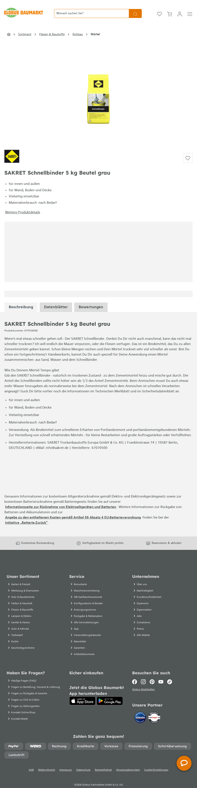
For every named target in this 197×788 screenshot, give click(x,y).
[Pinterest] (152, 674)
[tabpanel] (20, 299)
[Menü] (190, 9)
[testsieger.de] (154, 710)
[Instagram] (143, 674)
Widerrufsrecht (46, 762)
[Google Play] (110, 693)
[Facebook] (135, 674)
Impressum (65, 762)
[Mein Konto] (180, 9)
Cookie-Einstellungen (156, 762)
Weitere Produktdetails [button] (22, 205)
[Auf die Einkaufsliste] (188, 150)
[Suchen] (135, 9)
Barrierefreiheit (103, 762)
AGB (31, 762)
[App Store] (82, 693)
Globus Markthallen (144, 682)
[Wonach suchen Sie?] (91, 9)
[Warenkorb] (170, 9)
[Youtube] (160, 674)
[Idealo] (141, 710)
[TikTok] (169, 674)
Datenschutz (83, 762)
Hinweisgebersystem (128, 762)
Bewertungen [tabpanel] (91, 299)
